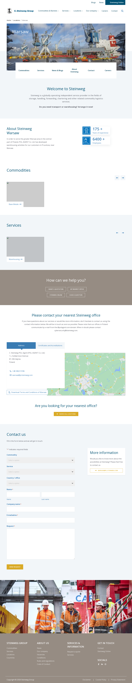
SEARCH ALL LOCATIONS (67, 414)
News (101, 2)
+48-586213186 (18, 371)
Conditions (41, 658)
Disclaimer (87, 680)
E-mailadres (12, 515)
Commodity (12, 455)
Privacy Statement (118, 680)
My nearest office (77, 289)
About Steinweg (74, 70)
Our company (91, 11)
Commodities (23, 70)
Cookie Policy (101, 680)
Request (11, 526)
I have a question (75, 295)
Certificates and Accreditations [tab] (50, 345)
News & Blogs (57, 70)
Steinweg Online (117, 2)
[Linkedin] (102, 664)
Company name (14, 504)
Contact (114, 11)
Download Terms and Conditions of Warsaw (28, 392)
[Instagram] (105, 664)
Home (9, 20)
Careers (105, 11)
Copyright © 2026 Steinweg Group (20, 680)
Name (9, 499)
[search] (122, 11)
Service (10, 466)
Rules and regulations (45, 661)
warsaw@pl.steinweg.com (22, 375)
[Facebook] (99, 664)
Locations (78, 11)
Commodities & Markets (48, 11)
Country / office (13, 478)
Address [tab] (21, 345)
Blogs (93, 2)
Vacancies (41, 654)
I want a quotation (55, 289)
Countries (11, 658)
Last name (45, 499)
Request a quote (73, 651)
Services (65, 11)
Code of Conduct (43, 664)
